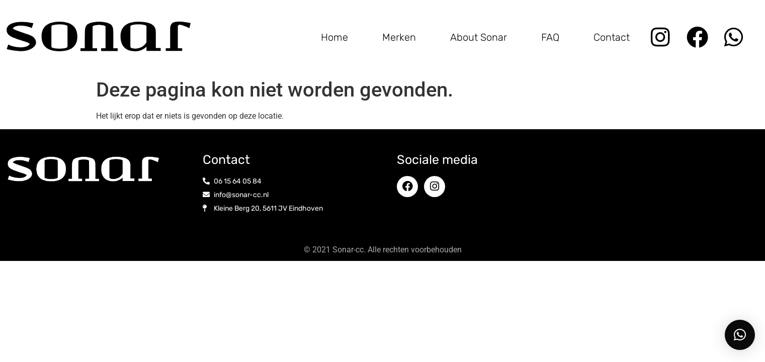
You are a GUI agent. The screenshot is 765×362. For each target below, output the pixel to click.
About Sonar (478, 37)
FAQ (550, 37)
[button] (740, 335)
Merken (399, 37)
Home (334, 37)
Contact (611, 37)
